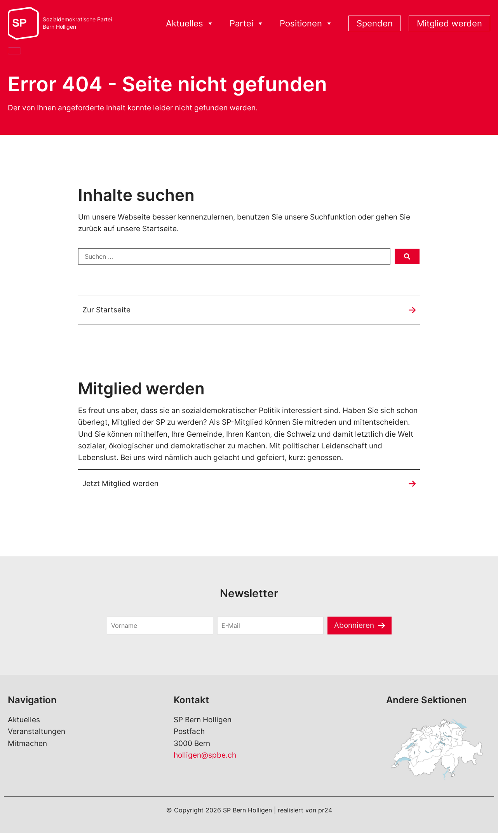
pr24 (325, 810)
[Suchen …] (234, 256)
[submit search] (407, 256)
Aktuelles (190, 23)
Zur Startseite (106, 309)
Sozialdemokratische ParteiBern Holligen (77, 23)
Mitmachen (27, 743)
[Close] (14, 50)
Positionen (306, 23)
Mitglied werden (449, 23)
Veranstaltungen (36, 731)
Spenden (375, 23)
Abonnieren (354, 625)
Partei (247, 23)
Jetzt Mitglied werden (120, 483)
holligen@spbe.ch (205, 755)
